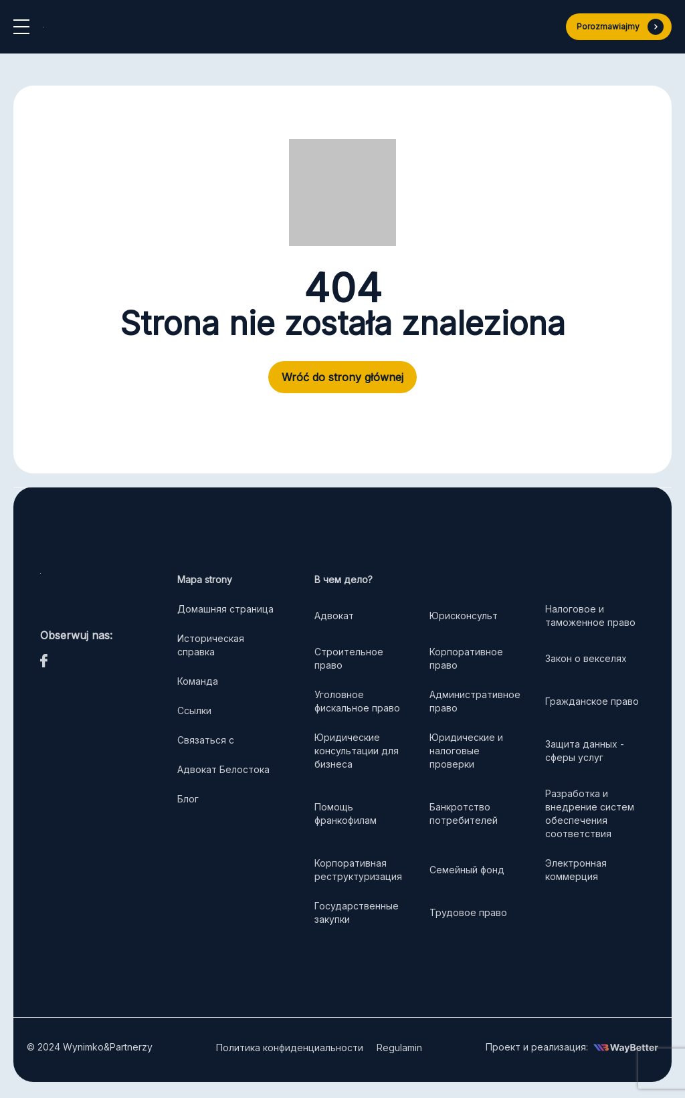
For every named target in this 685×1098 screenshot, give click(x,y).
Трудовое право (468, 912)
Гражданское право (592, 701)
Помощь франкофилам (345, 813)
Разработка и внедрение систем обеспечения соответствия (589, 813)
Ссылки (194, 710)
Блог (188, 798)
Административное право (474, 701)
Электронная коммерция (576, 869)
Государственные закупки (356, 912)
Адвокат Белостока (223, 769)
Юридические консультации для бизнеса (356, 751)
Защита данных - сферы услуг (584, 750)
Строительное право (348, 658)
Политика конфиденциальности (289, 1047)
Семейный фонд (466, 869)
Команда (197, 681)
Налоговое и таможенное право (591, 615)
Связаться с (205, 740)
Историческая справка (210, 645)
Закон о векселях (586, 658)
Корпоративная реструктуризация (358, 869)
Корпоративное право (466, 658)
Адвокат (334, 615)
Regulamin (399, 1047)
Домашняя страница (225, 609)
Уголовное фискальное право (357, 701)
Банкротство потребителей (463, 813)
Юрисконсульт (463, 615)
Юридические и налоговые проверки (466, 751)
